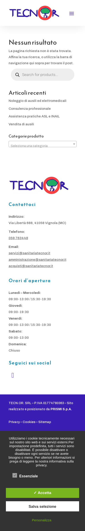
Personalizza (41, 520)
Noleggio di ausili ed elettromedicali (37, 101)
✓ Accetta (42, 493)
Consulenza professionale (30, 108)
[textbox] (42, 146)
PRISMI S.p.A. (61, 409)
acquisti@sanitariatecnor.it (31, 266)
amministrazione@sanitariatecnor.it (37, 259)
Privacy (14, 422)
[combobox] (43, 144)
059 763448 (18, 238)
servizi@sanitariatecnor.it (29, 253)
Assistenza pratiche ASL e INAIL (34, 116)
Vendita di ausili (21, 124)
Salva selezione (42, 506)
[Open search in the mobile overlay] (43, 74)
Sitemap (44, 422)
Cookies (29, 422)
